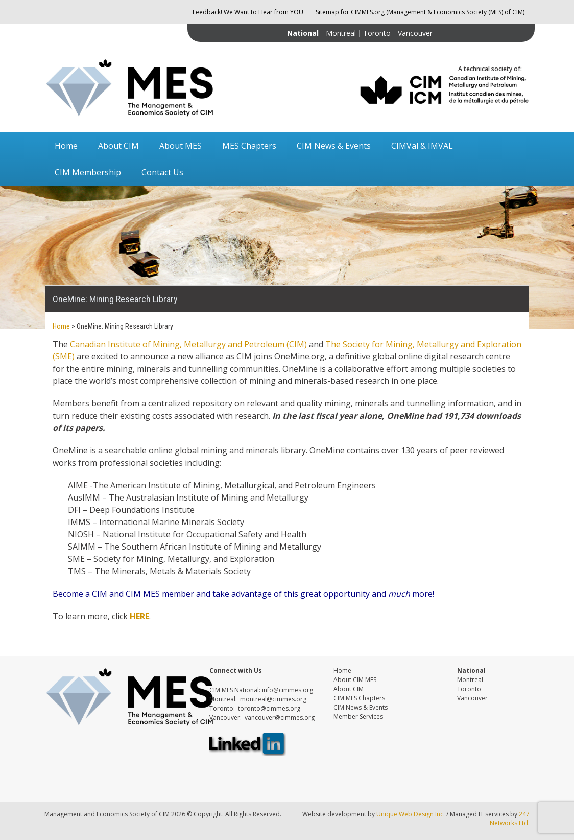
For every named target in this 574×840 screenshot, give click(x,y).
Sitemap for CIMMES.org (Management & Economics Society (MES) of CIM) (420, 12)
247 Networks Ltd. (510, 818)
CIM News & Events (334, 145)
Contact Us (162, 172)
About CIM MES (354, 679)
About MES (180, 145)
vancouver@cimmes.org (280, 717)
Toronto (377, 33)
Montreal (341, 33)
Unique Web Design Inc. (410, 814)
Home (66, 145)
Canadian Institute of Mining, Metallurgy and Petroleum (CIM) (188, 344)
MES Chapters (249, 145)
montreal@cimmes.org (273, 699)
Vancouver (415, 33)
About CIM (118, 145)
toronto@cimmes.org (269, 708)
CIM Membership (88, 172)
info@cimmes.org (287, 690)
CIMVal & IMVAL (422, 145)
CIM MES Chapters (359, 698)
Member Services (358, 716)
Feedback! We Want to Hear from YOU (248, 12)
